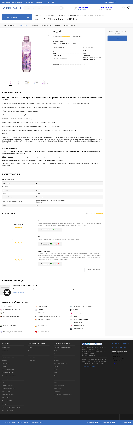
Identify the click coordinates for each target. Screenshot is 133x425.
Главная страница (18, 292)
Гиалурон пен (75, 310)
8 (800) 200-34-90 (23, 422)
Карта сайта (115, 363)
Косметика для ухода (8, 326)
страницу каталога (34, 289)
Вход (105, 2)
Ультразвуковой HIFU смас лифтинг (47, 316)
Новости (56, 379)
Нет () (57, 230)
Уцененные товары (42, 332)
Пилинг (4, 313)
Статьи (56, 376)
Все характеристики (87, 47)
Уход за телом (41, 306)
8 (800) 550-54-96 (84, 7)
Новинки (30, 354)
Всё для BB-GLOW (77, 326)
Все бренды (29, 2)
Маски (73, 316)
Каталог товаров (17, 17)
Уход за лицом (6, 306)
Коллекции (57, 391)
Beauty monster (76, 329)
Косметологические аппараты (81, 306)
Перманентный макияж (79, 319)
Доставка (56, 366)
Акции (29, 351)
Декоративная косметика (9, 316)
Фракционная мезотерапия (10, 309)
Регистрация (112, 2)
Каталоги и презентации (60, 363)
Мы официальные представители (63, 394)
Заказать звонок (83, 9)
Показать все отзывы (93, 270)
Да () (53, 230)
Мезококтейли (41, 326)
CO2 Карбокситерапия (43, 313)
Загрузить (85, 57)
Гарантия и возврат (59, 385)
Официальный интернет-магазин (12, 2)
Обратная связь (9, 422)
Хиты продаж (31, 357)
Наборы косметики (42, 319)
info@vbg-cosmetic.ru (120, 352)
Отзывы (56, 382)
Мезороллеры (76, 322)
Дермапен (40, 310)
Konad (84, 53)
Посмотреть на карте (88, 366)
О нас (47, 2)
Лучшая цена (31, 360)
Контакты (39, 2)
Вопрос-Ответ (58, 388)
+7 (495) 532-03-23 (105, 7)
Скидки (30, 348)
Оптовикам (57, 360)
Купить (117, 38)
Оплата (56, 369)
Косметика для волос (78, 313)
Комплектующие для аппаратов (11, 332)
